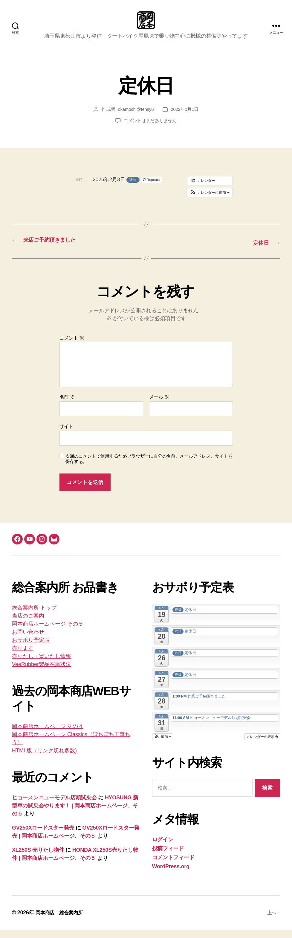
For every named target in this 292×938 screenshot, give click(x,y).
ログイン (162, 848)
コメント (71, 346)
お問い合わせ (28, 640)
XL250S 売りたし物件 (38, 858)
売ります (22, 656)
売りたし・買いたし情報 (41, 665)
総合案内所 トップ (34, 616)
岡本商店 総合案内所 (62, 921)
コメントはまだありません (150, 129)
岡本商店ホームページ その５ (47, 632)
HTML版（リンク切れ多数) (44, 759)
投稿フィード (168, 857)
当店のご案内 (28, 624)
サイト (66, 434)
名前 (67, 405)
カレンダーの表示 (262, 745)
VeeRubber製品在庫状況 (41, 673)
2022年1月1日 (186, 118)
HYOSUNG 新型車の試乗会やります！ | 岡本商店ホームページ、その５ (75, 814)
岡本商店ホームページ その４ (47, 735)
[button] (210, 201)
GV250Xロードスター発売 (43, 836)
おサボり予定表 (31, 648)
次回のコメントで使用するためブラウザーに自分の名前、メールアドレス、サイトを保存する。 (149, 467)
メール (159, 405)
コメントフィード (173, 866)
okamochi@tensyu (135, 118)
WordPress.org (170, 875)
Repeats (152, 188)
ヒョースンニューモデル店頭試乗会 (54, 806)
